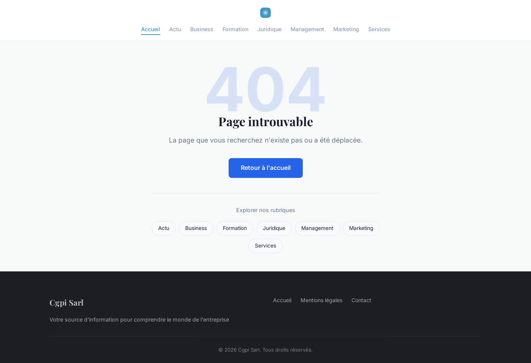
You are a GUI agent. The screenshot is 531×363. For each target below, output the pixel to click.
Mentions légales (321, 300)
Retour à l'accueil (266, 167)
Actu (175, 29)
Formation (235, 29)
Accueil (150, 29)
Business (201, 29)
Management (307, 29)
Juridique (269, 29)
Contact (361, 300)
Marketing (346, 29)
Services (379, 29)
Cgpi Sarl (66, 302)
